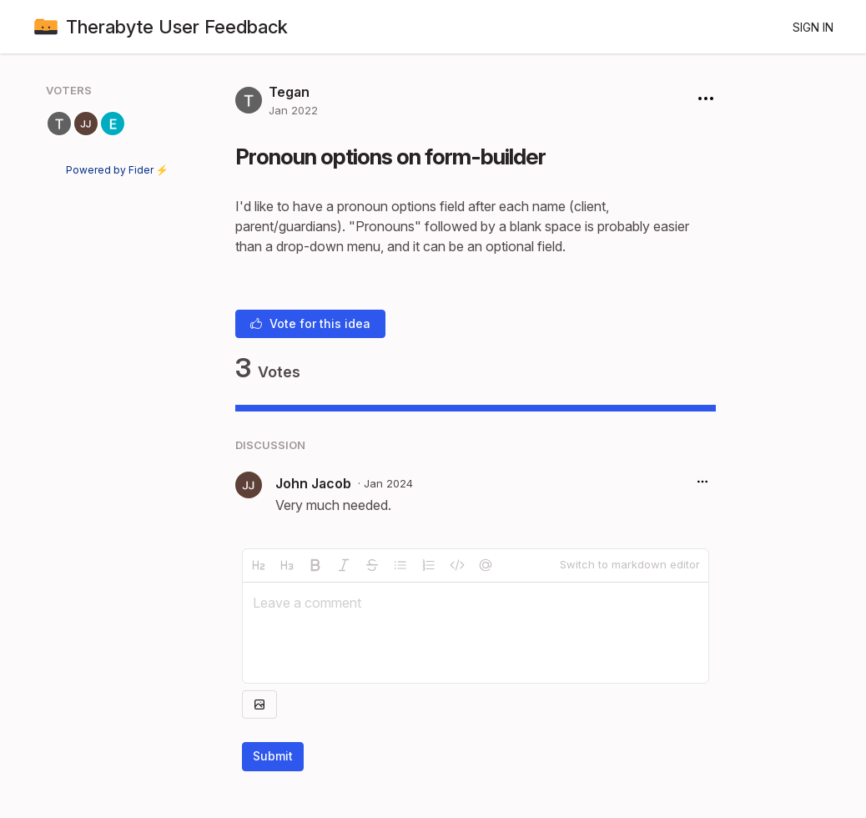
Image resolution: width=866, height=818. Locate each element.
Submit (273, 756)
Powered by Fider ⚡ (117, 170)
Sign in (813, 27)
